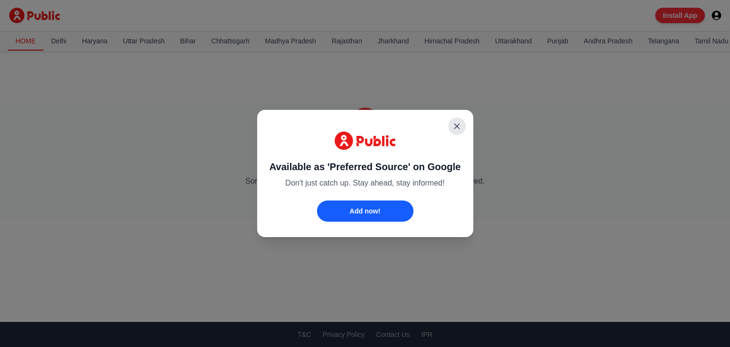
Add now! (365, 211)
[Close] (457, 126)
